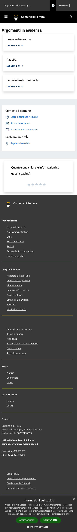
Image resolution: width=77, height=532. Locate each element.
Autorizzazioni (14, 348)
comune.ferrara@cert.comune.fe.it (20, 444)
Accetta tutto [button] (26, 520)
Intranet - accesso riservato (21, 488)
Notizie (10, 373)
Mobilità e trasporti (16, 309)
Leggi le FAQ (13, 473)
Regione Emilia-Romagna (17, 5)
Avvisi (10, 382)
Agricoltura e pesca (16, 353)
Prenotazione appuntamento (21, 478)
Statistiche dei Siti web (18, 483)
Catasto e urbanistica (17, 300)
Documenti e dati (15, 256)
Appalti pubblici (14, 295)
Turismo (11, 304)
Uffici (9, 236)
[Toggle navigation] (6, 16)
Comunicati (12, 377)
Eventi (10, 406)
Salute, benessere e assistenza (22, 343)
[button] (38, 526)
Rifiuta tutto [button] (50, 520)
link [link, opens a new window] (67, 514)
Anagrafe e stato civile (18, 275)
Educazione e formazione (19, 329)
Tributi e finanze (15, 334)
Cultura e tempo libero (18, 280)
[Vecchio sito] (63, 5)
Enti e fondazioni (15, 241)
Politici (10, 246)
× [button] (74, 499)
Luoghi (10, 401)
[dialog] (38, 514)
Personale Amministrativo (20, 251)
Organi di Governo (16, 227)
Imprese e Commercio (18, 290)
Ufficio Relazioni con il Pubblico (18, 440)
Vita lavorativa (14, 285)
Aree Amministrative (17, 232)
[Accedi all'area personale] (53, 5)
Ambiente (12, 338)
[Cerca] (71, 17)
